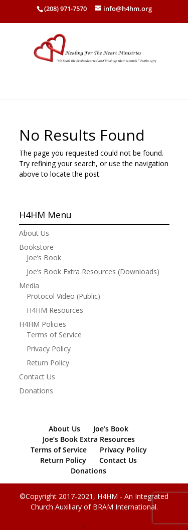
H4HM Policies (42, 324)
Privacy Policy (49, 348)
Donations (36, 390)
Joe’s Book (44, 257)
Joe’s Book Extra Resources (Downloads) (93, 271)
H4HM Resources (55, 310)
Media (29, 285)
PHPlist (95, 524)
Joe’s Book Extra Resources (89, 439)
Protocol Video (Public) (63, 296)
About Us (34, 233)
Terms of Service (54, 334)
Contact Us (37, 376)
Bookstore (36, 247)
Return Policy (48, 362)
